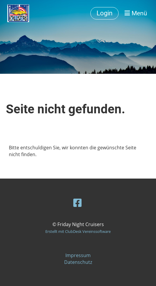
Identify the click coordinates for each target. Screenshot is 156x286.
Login (104, 13)
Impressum (78, 255)
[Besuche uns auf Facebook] (77, 202)
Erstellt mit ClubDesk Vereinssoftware (78, 231)
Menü (136, 13)
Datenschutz (78, 262)
